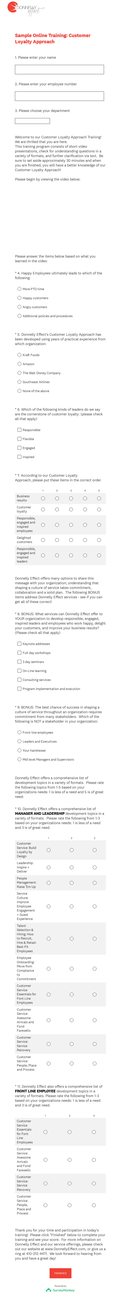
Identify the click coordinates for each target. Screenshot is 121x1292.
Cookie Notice (65, 1282)
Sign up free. (79, 1264)
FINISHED (60, 1243)
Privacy (52, 1282)
